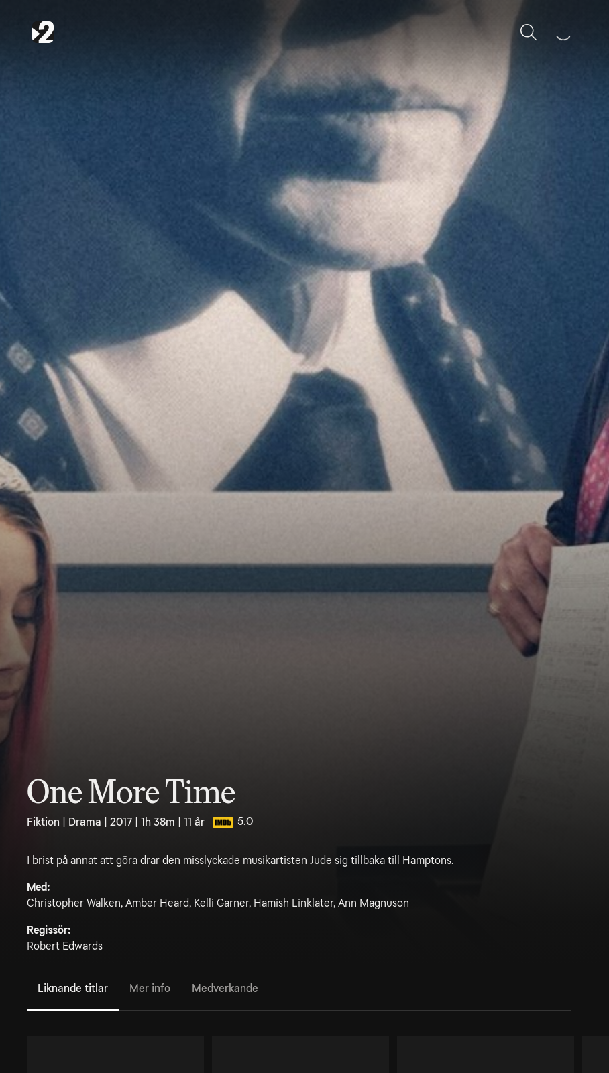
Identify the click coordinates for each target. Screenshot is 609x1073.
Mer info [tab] (149, 988)
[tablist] (299, 989)
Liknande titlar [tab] (73, 988)
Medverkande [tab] (225, 988)
